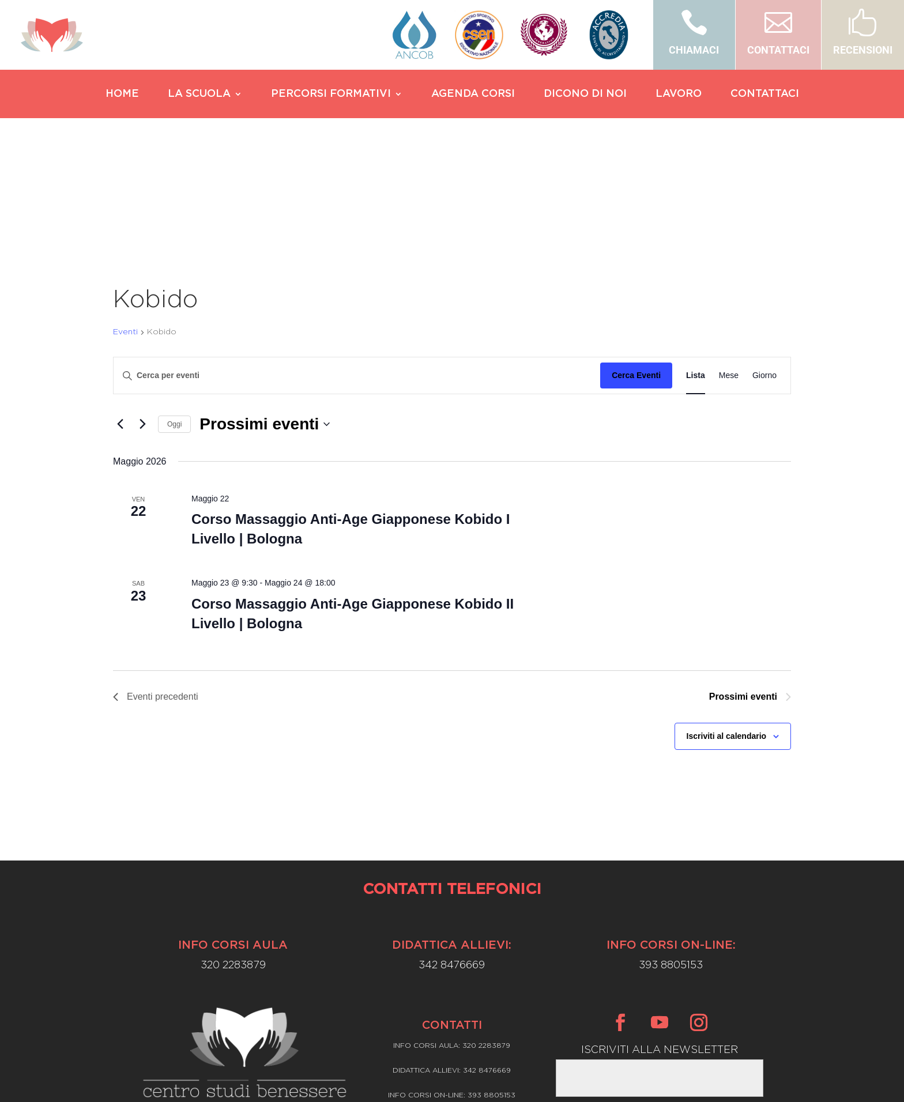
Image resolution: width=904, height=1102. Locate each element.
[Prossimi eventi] (142, 314)
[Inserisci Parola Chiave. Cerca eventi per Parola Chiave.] (357, 265)
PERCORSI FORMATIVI (331, 94)
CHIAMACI (694, 50)
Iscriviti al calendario (727, 626)
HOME (122, 94)
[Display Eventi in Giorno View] (764, 265)
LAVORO (679, 94)
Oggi (174, 314)
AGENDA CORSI (473, 94)
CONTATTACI (778, 50)
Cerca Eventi (636, 265)
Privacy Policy (452, 1016)
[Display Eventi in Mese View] (729, 265)
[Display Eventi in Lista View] (695, 265)
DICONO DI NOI (585, 94)
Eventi (125, 222)
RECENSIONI (862, 50)
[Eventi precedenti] (120, 314)
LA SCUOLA (199, 94)
